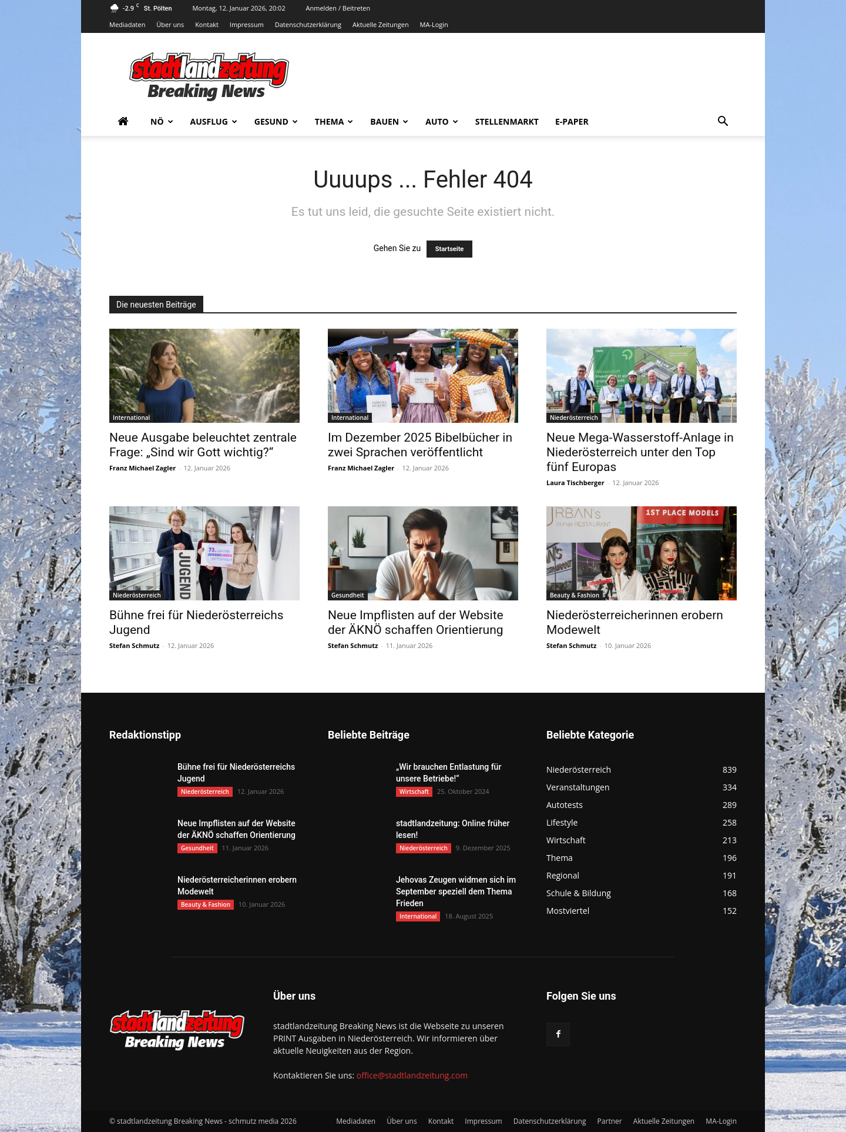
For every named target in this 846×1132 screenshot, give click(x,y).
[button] (723, 122)
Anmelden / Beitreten (338, 8)
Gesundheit (347, 595)
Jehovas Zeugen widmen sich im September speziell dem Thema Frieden (456, 891)
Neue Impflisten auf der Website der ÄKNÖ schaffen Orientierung (415, 622)
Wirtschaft (414, 791)
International (131, 417)
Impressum (247, 24)
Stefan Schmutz (134, 645)
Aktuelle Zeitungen (380, 24)
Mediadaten (127, 24)
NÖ (161, 121)
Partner (609, 1121)
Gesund (276, 121)
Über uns (170, 24)
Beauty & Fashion (574, 595)
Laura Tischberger (575, 482)
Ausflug (213, 121)
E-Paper (572, 121)
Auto (441, 121)
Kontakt (207, 24)
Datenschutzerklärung (308, 24)
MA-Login (434, 24)
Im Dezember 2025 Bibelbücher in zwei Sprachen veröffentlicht (420, 444)
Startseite (449, 249)
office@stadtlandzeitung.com (412, 1075)
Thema (334, 121)
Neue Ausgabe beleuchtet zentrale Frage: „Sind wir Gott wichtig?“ (203, 444)
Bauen (389, 121)
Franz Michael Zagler (142, 467)
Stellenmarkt (507, 121)
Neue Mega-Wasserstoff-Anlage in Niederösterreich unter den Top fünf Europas (640, 452)
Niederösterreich (574, 417)
